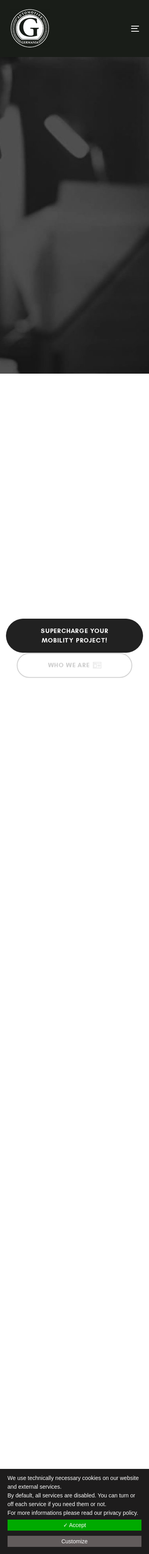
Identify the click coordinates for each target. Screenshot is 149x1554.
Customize (74, 1541)
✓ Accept (74, 1525)
